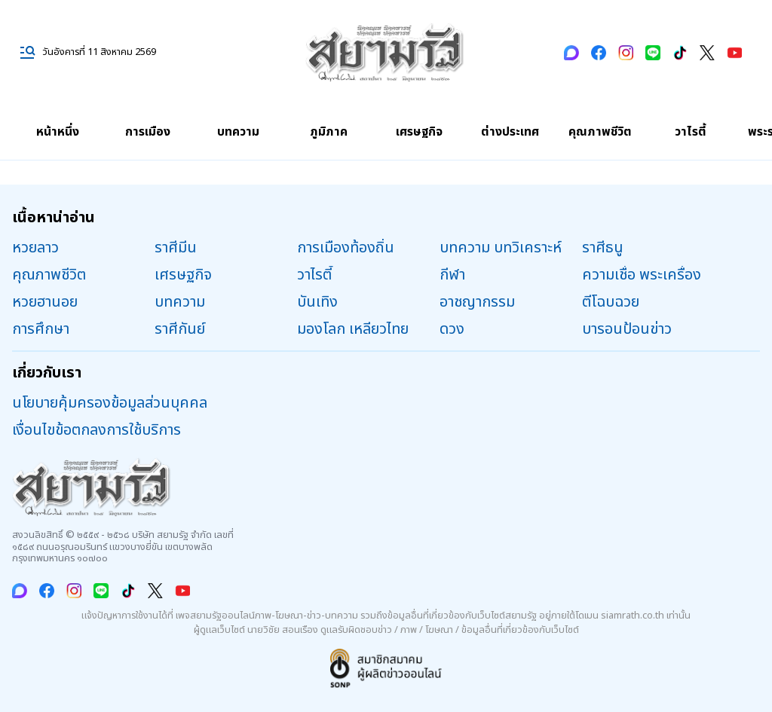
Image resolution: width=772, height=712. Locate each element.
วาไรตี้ (690, 132)
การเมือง (147, 132)
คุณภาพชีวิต (600, 132)
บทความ (238, 132)
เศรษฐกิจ (419, 132)
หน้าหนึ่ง (57, 132)
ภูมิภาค (329, 132)
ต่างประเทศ (510, 132)
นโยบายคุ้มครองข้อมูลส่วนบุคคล (109, 403)
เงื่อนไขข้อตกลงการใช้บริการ (96, 430)
